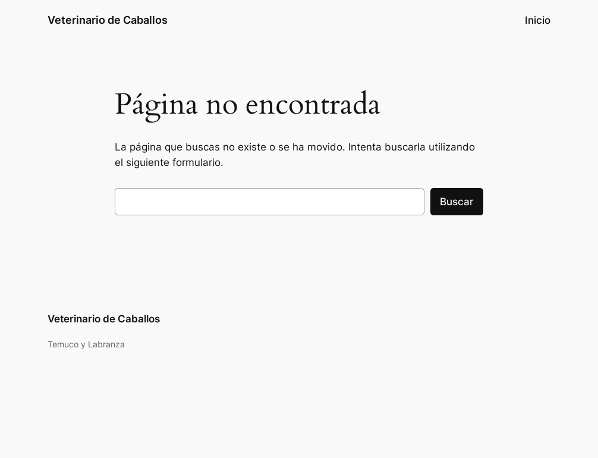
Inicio (537, 20)
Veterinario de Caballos (108, 20)
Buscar (457, 202)
